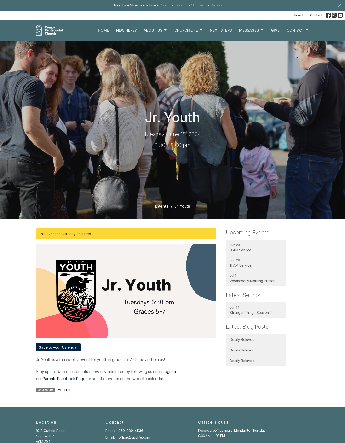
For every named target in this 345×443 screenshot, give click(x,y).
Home (103, 30)
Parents (50, 378)
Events (162, 206)
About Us (155, 30)
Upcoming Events (247, 232)
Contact (316, 15)
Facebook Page (71, 378)
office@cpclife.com (134, 437)
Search (298, 15)
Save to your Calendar (58, 347)
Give (275, 30)
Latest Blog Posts (247, 326)
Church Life (188, 30)
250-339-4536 (131, 430)
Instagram (167, 371)
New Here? (126, 30)
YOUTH (64, 390)
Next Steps (221, 30)
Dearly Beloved (242, 339)
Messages (251, 30)
